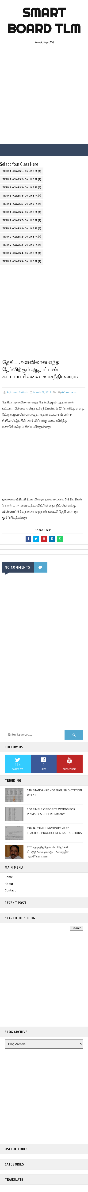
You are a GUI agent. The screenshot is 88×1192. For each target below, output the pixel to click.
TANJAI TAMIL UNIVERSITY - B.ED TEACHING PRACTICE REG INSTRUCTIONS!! (55, 830)
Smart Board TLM (44, 21)
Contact (10, 890)
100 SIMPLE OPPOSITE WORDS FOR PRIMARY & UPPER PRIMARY (51, 811)
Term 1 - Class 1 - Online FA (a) (21, 171)
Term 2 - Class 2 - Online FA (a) (21, 236)
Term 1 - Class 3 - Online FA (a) (21, 187)
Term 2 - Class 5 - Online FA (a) (21, 261)
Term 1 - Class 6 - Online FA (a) (21, 212)
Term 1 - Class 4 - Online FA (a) (21, 195)
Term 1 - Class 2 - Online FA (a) (21, 179)
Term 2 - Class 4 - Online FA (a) (21, 253)
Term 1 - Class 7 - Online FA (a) (21, 220)
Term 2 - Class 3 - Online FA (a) (21, 244)
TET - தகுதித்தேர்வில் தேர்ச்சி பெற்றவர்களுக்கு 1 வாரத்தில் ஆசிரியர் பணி (48, 851)
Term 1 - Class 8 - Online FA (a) (21, 228)
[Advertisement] (44, 96)
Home (9, 877)
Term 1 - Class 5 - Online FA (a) (21, 203)
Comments (69, 392)
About (9, 884)
